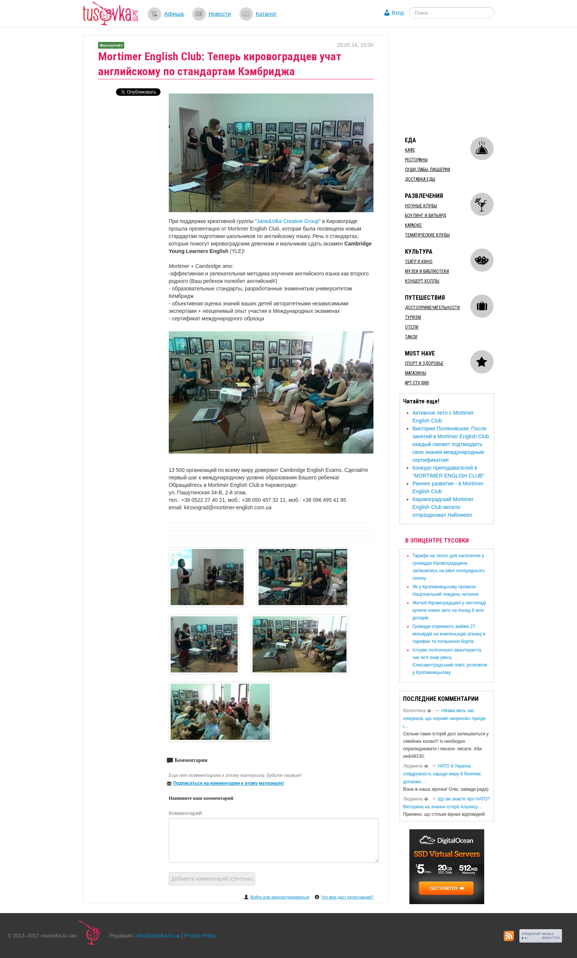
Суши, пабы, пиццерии (427, 169)
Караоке (413, 225)
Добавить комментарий (212, 879)
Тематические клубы (427, 235)
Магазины (415, 373)
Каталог (266, 13)
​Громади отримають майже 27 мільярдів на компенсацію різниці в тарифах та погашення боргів (448, 634)
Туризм (413, 317)
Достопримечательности (432, 307)
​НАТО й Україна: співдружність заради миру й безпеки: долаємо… (442, 773)
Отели (411, 327)
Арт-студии (417, 382)
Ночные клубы (421, 205)
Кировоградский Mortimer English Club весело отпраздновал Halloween (442, 507)
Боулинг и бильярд (425, 215)
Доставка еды (420, 179)
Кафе (410, 150)
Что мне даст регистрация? (347, 897)
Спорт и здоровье (424, 363)
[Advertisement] (455, 81)
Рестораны (416, 159)
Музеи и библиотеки (427, 271)
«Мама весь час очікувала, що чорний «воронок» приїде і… (444, 718)
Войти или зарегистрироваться (279, 897)
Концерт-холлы (422, 281)
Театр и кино (419, 261)
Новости (219, 13)
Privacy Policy (200, 936)
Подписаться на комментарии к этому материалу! (228, 783)
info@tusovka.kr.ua (157, 936)
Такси (411, 336)
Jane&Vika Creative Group (288, 221)
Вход (398, 13)
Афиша (174, 13)
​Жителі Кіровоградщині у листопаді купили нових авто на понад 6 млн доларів (449, 610)
